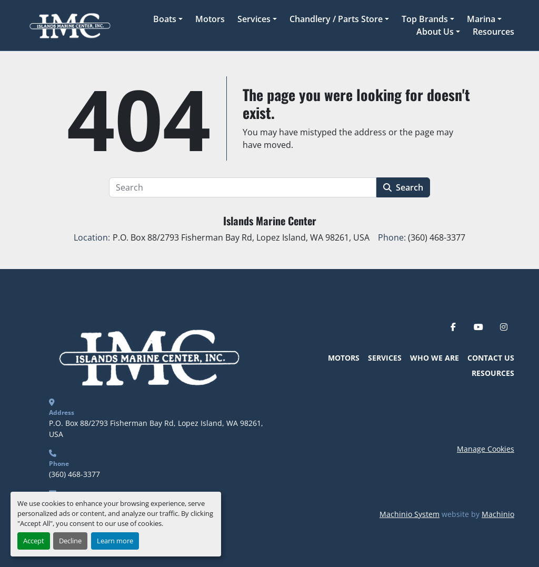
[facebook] (453, 326)
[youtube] (478, 326)
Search (403, 187)
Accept (33, 540)
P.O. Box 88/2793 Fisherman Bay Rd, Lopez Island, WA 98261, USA (157, 428)
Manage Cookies (485, 449)
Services (254, 19)
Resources (493, 31)
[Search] (242, 187)
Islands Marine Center (269, 220)
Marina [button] (481, 19)
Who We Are (434, 358)
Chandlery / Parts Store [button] (336, 19)
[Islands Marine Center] (147, 356)
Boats (164, 19)
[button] (168, 19)
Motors (210, 19)
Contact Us (490, 358)
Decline (70, 540)
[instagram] (503, 326)
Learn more (115, 540)
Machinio (498, 514)
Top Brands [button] (425, 19)
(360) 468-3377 (74, 474)
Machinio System (410, 514)
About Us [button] (435, 31)
